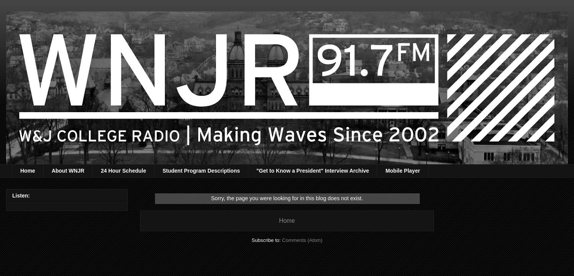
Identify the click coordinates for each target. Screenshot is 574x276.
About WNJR (68, 171)
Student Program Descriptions (201, 171)
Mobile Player (402, 171)
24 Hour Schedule (123, 171)
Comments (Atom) (302, 240)
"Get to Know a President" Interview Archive (312, 171)
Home (27, 171)
